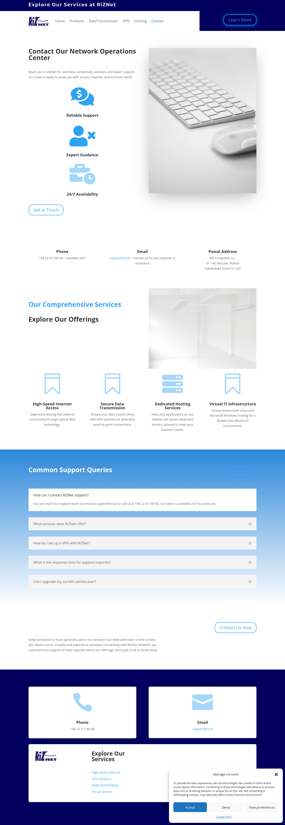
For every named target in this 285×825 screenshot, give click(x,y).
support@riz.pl (119, 258)
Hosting (140, 21)
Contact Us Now (235, 627)
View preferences (262, 807)
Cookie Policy (224, 817)
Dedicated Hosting (105, 785)
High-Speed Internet (106, 772)
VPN (126, 21)
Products (77, 21)
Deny (226, 807)
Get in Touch (46, 210)
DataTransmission (103, 21)
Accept (190, 807)
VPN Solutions (101, 779)
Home (60, 21)
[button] (276, 774)
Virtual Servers (102, 792)
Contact (157, 21)
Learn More (240, 20)
